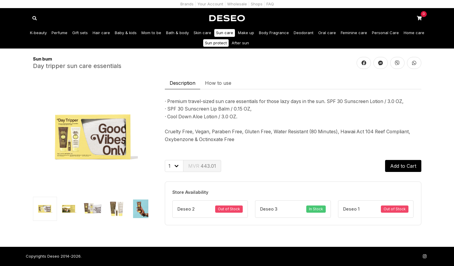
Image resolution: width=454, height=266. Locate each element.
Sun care (224, 32)
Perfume (59, 32)
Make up (246, 32)
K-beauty (38, 32)
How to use (218, 83)
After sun (240, 42)
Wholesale (237, 3)
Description (182, 83)
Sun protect (216, 42)
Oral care (327, 32)
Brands (187, 3)
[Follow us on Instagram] (425, 256)
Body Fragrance (274, 32)
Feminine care (354, 32)
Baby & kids (126, 32)
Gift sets (80, 32)
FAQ (270, 3)
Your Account (210, 3)
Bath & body (177, 32)
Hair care (101, 32)
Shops (257, 3)
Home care (414, 32)
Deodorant (303, 32)
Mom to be (151, 32)
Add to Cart (403, 166)
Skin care (202, 32)
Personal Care (385, 32)
